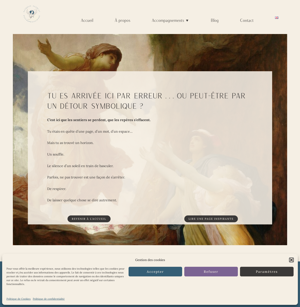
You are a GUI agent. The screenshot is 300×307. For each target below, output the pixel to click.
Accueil (87, 20)
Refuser (211, 272)
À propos (122, 20)
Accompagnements (170, 20)
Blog (215, 20)
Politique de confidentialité (49, 298)
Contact (247, 20)
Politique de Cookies (18, 298)
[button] (291, 260)
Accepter (155, 272)
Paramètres (267, 272)
